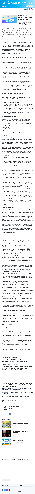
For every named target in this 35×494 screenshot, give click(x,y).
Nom (3, 471)
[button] (3, 9)
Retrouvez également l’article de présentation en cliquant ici (13, 381)
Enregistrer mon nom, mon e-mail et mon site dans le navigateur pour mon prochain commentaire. (18, 477)
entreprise (27, 23)
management (24, 24)
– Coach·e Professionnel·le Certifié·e (9, 399)
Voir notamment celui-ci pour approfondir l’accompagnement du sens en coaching (17, 185)
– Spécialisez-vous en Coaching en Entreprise (10, 400)
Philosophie (27, 24)
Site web (3, 475)
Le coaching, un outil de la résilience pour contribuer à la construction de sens (16, 388)
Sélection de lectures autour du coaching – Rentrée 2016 (21, 432)
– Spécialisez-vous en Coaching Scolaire (9, 401)
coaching (24, 23)
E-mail (3, 473)
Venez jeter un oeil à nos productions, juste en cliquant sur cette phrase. (15, 361)
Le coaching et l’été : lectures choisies (20, 423)
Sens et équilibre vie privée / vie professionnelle (11, 389)
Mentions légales (20, 489)
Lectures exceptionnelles (18, 440)
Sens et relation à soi (5, 390)
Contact (19, 488)
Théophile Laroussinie (15, 406)
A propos (19, 491)
